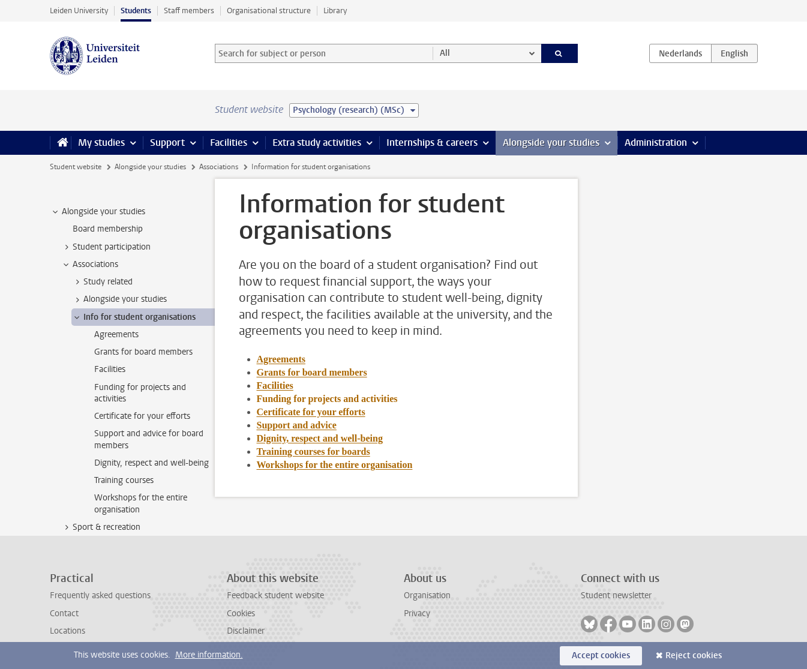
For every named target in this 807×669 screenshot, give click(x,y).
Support (167, 142)
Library (335, 10)
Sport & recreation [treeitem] (100, 527)
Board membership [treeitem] (108, 229)
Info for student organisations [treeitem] (134, 317)
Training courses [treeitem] (124, 480)
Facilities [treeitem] (109, 369)
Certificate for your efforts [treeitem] (142, 416)
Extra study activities (316, 142)
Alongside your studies (551, 142)
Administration (656, 142)
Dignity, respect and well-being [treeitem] (151, 463)
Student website (75, 167)
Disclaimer (246, 631)
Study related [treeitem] (102, 282)
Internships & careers (432, 142)
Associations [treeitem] (89, 265)
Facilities (228, 142)
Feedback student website (275, 595)
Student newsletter (616, 595)
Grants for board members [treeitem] (143, 352)
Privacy (417, 613)
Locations (67, 631)
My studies (101, 142)
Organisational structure (269, 10)
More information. (209, 655)
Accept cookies (601, 655)
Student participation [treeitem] (106, 247)
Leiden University (79, 10)
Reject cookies (693, 655)
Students (136, 10)
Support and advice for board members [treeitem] (148, 439)
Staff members (189, 10)
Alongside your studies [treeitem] (97, 212)
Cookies (241, 613)
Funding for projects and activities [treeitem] (140, 393)
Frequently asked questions (100, 595)
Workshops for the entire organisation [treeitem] (140, 503)
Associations (218, 167)
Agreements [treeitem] (116, 334)
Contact (64, 613)
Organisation (427, 595)
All (445, 53)
